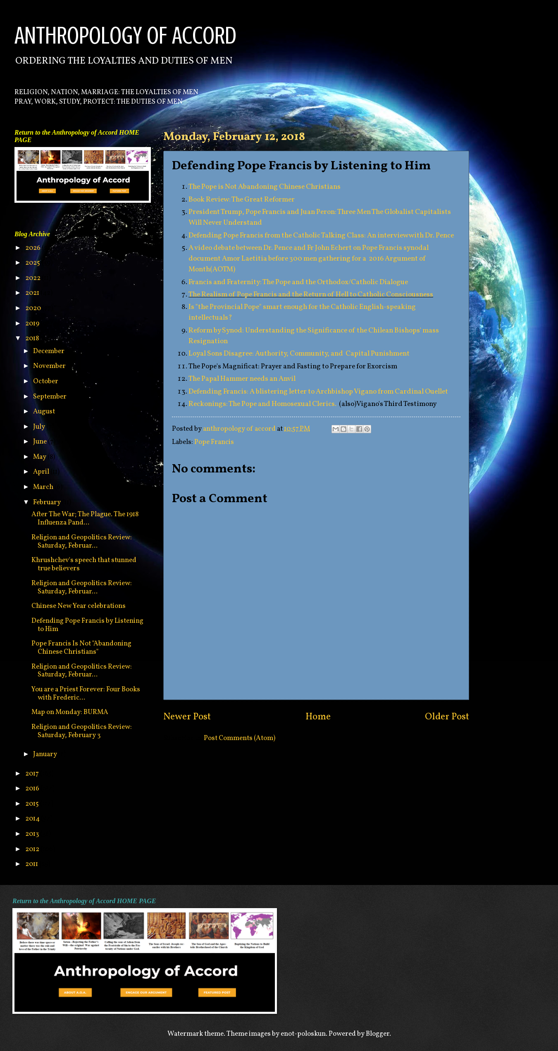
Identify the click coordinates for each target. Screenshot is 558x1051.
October (46, 381)
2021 (33, 293)
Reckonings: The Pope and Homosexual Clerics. (263, 404)
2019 (33, 323)
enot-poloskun (303, 1034)
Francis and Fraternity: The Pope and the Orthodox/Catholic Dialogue (298, 282)
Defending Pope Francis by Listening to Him (87, 625)
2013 (32, 834)
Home (318, 717)
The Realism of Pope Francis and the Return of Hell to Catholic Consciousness (310, 294)
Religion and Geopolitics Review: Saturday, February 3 (81, 731)
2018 (32, 338)
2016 (33, 788)
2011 (32, 864)
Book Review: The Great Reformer (241, 200)
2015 (32, 804)
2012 (33, 849)
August (44, 411)
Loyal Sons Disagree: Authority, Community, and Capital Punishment (299, 354)
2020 (33, 308)
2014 (33, 818)
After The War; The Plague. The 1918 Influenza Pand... (84, 518)
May (40, 457)
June (40, 441)
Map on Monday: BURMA (69, 712)
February (47, 502)
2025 (33, 263)
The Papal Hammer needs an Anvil (242, 379)
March (44, 487)
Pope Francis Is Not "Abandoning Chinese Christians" (81, 648)
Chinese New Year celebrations (78, 606)
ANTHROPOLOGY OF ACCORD (125, 35)
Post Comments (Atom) (239, 738)
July (39, 427)
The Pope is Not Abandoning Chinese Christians (264, 187)
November (50, 366)
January (45, 754)
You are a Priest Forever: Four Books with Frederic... (85, 693)
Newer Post (187, 717)
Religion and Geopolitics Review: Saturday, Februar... (81, 541)
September (50, 396)
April (41, 472)
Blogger (377, 1034)
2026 (33, 248)
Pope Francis (214, 442)
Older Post (447, 717)
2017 (32, 773)
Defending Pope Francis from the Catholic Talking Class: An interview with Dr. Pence (321, 235)
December (49, 351)
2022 (33, 278)
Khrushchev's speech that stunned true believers (83, 564)
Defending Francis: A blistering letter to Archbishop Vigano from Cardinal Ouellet (318, 392)
